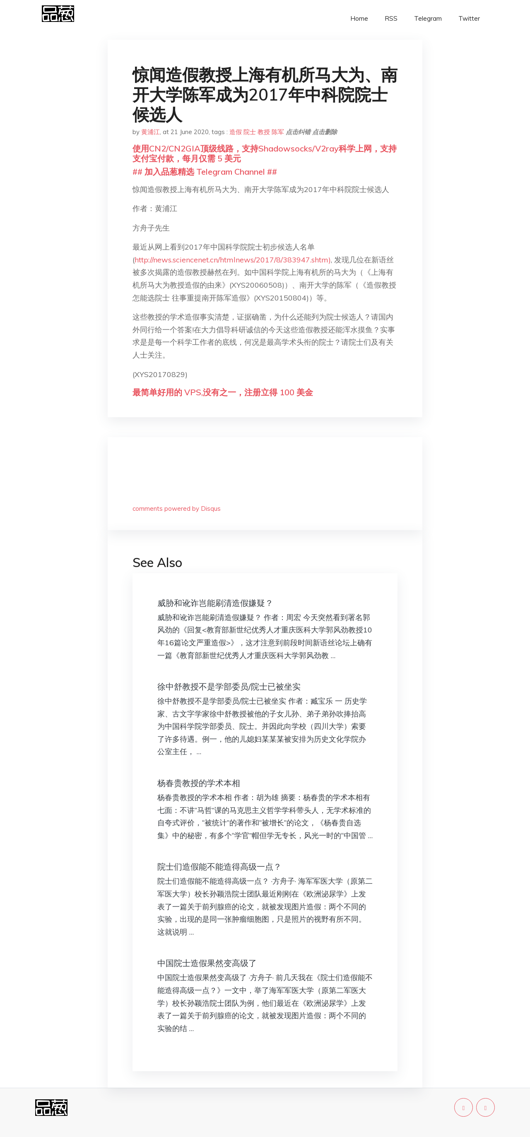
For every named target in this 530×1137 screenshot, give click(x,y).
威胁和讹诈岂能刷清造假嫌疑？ (215, 603)
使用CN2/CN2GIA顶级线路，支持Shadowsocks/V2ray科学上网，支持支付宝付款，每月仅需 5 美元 (264, 153)
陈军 (278, 132)
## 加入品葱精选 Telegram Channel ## (204, 171)
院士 (249, 132)
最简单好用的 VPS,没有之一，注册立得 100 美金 (222, 392)
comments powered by (176, 508)
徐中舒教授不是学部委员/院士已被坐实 (229, 686)
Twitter (469, 18)
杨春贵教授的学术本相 (198, 783)
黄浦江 (150, 132)
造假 (235, 132)
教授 (264, 132)
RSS (391, 18)
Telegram (428, 18)
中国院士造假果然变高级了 (207, 963)
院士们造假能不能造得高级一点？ (219, 866)
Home (359, 18)
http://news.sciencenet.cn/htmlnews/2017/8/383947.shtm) (233, 259)
